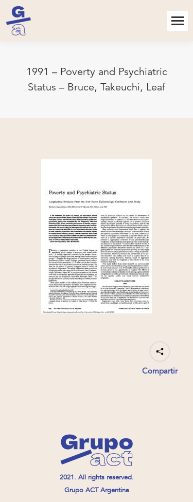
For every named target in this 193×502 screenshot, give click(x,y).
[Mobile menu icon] (177, 21)
